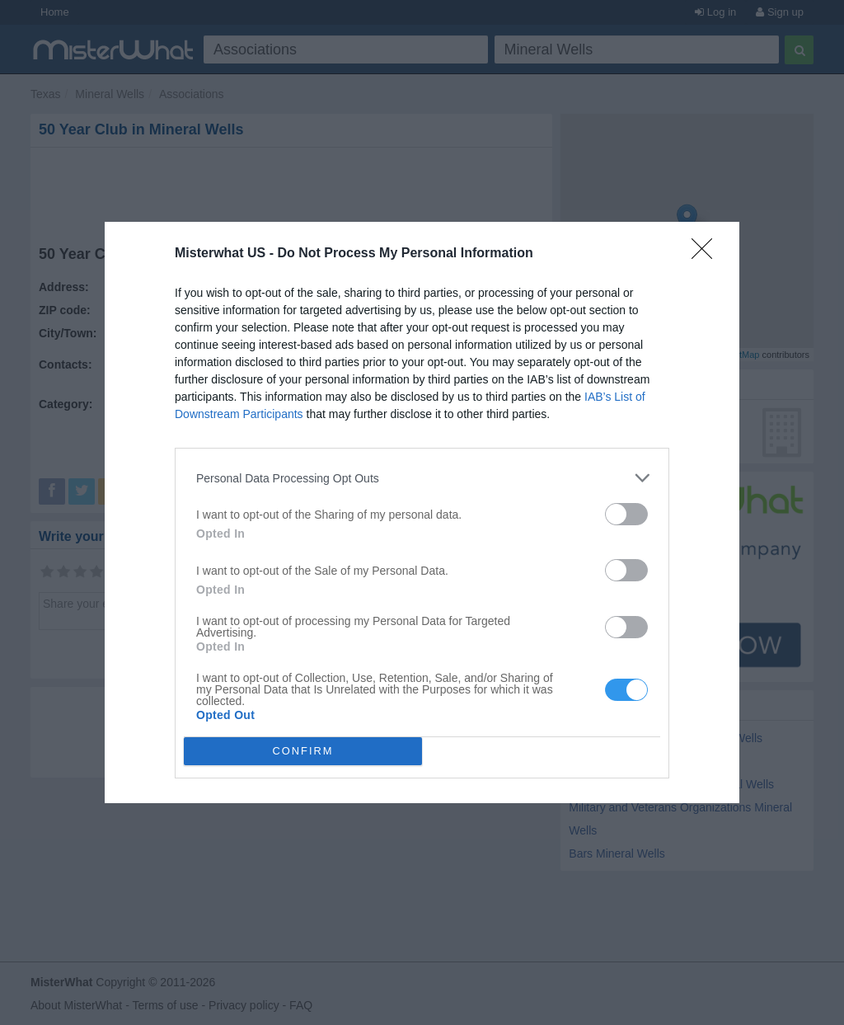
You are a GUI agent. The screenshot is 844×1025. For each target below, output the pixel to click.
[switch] (626, 514)
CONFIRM (303, 751)
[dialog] (422, 512)
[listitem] (422, 478)
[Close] (707, 254)
